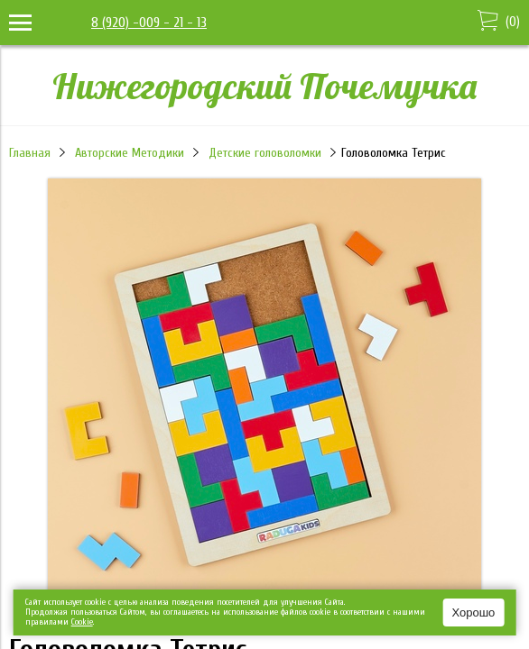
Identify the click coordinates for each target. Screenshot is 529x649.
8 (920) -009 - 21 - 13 (149, 22)
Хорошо (473, 612)
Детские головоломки (265, 152)
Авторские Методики (129, 152)
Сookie (82, 622)
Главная (30, 152)
